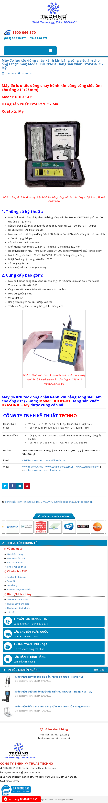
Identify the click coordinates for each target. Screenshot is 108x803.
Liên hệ (10, 612)
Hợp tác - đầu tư (15, 562)
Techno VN (26, 73)
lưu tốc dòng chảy (64, 501)
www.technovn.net (32, 466)
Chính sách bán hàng (17, 599)
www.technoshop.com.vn (59, 466)
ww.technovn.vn (33, 470)
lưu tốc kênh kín (84, 501)
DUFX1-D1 (33, 501)
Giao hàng (12, 585)
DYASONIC (47, 501)
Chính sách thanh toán (18, 603)
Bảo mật (11, 581)
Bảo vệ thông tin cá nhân (19, 589)
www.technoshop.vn (87, 466)
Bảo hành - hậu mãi (16, 576)
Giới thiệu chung (15, 554)
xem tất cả (100, 669)
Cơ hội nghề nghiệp (16, 566)
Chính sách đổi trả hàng (18, 607)
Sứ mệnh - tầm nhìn (16, 558)
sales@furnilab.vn (55, 460)
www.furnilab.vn (52, 470)
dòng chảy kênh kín (15, 501)
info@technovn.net (32, 460)
